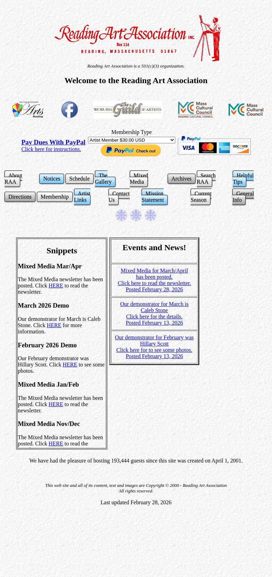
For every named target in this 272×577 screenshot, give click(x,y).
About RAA (13, 179)
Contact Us (119, 197)
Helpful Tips (243, 179)
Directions (20, 197)
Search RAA (206, 179)
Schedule (79, 179)
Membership (55, 197)
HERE (56, 285)
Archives (181, 179)
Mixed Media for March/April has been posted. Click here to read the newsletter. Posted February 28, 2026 (154, 280)
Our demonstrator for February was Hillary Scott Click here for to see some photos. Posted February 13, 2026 (154, 346)
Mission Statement (153, 197)
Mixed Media (139, 179)
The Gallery (103, 179)
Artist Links (82, 197)
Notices (51, 179)
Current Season (201, 197)
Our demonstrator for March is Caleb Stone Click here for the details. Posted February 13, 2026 (154, 313)
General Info (243, 197)
